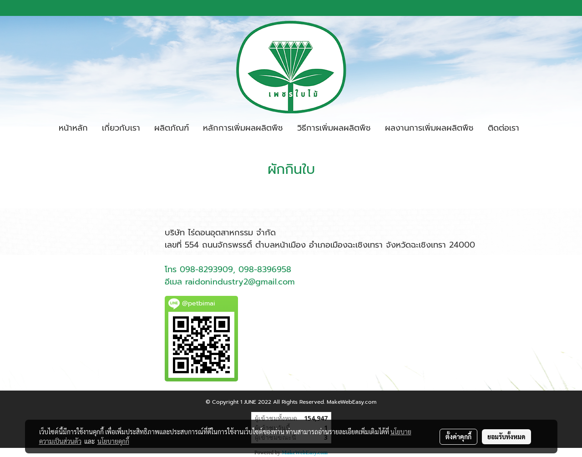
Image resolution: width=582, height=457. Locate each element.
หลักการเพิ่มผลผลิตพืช (243, 128)
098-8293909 (206, 269)
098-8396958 (264, 269)
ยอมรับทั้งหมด (506, 436)
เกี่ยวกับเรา (121, 128)
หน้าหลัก (73, 128)
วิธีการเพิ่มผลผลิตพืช (334, 128)
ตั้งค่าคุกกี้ (458, 436)
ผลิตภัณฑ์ (171, 128)
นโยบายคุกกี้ (113, 441)
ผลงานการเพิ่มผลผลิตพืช (429, 128)
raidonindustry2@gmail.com (240, 281)
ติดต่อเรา (503, 128)
